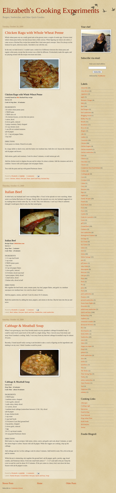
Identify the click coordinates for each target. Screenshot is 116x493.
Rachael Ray (45, 178)
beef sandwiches (86, 112)
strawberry (84, 365)
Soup (47, 476)
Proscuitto (84, 306)
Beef (11, 312)
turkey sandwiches (86, 380)
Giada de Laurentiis (87, 217)
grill (82, 223)
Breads (83, 122)
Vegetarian (84, 389)
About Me (84, 88)
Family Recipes (15, 476)
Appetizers (84, 94)
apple (82, 97)
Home (39, 483)
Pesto (82, 282)
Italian (18, 178)
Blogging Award (86, 115)
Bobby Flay (84, 119)
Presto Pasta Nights (87, 303)
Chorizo (83, 165)
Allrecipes (84, 403)
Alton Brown (85, 91)
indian (83, 248)
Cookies (83, 171)
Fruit (82, 208)
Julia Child (84, 266)
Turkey (83, 377)
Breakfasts (84, 125)
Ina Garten (84, 245)
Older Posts (71, 483)
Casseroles (84, 140)
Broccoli (83, 128)
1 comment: (30, 310)
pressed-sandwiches (87, 300)
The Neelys (84, 371)
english (83, 195)
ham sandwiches (86, 232)
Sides (82, 343)
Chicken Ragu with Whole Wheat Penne (34, 33)
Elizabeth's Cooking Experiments (50, 10)
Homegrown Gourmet (88, 235)
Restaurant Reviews (87, 325)
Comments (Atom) (17, 488)
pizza (82, 288)
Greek (83, 220)
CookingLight (85, 174)
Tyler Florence (85, 383)
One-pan (23, 178)
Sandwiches (39, 312)
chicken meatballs (86, 149)
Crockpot (84, 180)
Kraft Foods (84, 421)
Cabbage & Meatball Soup (24, 326)
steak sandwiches (48, 312)
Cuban (83, 183)
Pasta (28, 178)
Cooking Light (85, 406)
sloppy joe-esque (86, 346)
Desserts (83, 189)
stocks (83, 361)
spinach (83, 352)
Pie (82, 285)
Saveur (83, 427)
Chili (82, 155)
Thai (82, 368)
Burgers (83, 131)
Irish (82, 251)
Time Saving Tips (86, 374)
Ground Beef (24, 476)
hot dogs (83, 238)
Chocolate (84, 162)
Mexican (83, 272)
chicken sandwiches (87, 152)
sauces (83, 340)
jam (82, 260)
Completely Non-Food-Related (90, 168)
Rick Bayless (85, 331)
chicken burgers (86, 146)
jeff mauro (84, 263)
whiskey (83, 392)
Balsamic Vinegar (86, 100)
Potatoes (83, 297)
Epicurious (84, 409)
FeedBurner (101, 76)
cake (82, 134)
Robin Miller (85, 334)
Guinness (84, 229)
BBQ (82, 103)
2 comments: (30, 473)
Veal (82, 386)
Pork (82, 291)
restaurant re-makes (87, 321)
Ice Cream (84, 242)
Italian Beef (13, 192)
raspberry (84, 318)
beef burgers (85, 109)
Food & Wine (85, 412)
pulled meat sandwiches (88, 309)
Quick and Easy (36, 178)
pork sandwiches (86, 294)
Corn (82, 177)
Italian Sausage (85, 257)
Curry (83, 186)
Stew (82, 358)
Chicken (12, 178)
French (83, 201)
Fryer (82, 211)
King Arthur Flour (86, 418)
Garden (83, 214)
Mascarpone (85, 269)
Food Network (85, 415)
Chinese (83, 158)
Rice (82, 328)
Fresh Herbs (85, 205)
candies (83, 137)
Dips (82, 192)
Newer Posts (7, 483)
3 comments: (30, 176)
